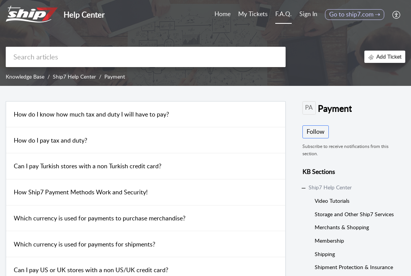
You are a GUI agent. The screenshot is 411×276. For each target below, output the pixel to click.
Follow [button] (316, 131)
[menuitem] (308, 14)
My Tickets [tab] (253, 14)
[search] (146, 57)
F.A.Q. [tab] (283, 14)
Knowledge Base (25, 76)
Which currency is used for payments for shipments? (84, 244)
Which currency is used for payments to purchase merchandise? (99, 218)
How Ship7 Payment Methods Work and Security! (81, 192)
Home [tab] (222, 14)
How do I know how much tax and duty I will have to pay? (91, 114)
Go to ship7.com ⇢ (354, 14)
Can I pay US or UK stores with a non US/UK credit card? (91, 270)
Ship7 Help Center (74, 76)
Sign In (308, 14)
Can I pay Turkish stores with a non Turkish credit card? (87, 166)
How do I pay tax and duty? (50, 140)
